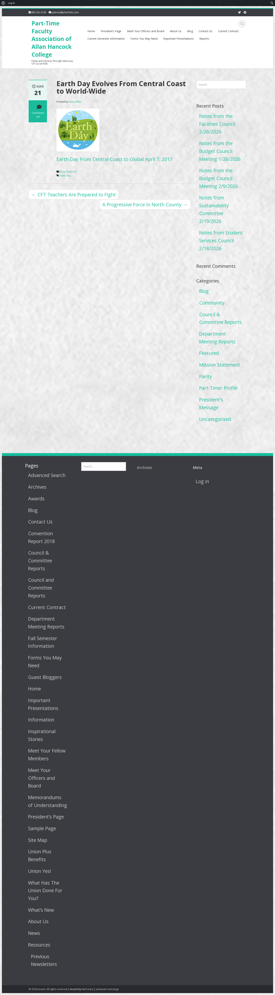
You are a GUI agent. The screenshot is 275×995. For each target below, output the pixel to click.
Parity (205, 376)
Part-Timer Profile (218, 388)
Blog (190, 31)
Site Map (34, 840)
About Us (175, 31)
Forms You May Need (144, 38)
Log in (199, 481)
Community (212, 302)
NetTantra (87, 989)
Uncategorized (215, 419)
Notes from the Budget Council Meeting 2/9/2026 (218, 178)
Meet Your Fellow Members (43, 754)
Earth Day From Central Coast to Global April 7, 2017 (114, 159)
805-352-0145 (38, 12)
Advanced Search (43, 475)
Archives (34, 487)
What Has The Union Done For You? (42, 890)
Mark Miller (75, 101)
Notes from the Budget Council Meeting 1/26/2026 (220, 151)
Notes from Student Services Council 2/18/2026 (221, 240)
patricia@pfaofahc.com (65, 12)
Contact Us (205, 31)
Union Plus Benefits (36, 855)
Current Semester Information (106, 38)
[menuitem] (3, 3)
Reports (204, 38)
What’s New (38, 910)
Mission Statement (219, 364)
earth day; (65, 175)
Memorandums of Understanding (44, 801)
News (31, 933)
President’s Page (111, 31)
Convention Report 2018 (38, 537)
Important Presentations (178, 38)
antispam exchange (107, 989)
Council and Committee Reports (38, 588)
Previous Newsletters (41, 960)
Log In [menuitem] (11, 3)
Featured (71, 171)
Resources (36, 944)
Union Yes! (36, 871)
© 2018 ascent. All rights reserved (48, 989)
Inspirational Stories (39, 735)
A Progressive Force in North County (145, 204)
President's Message (211, 403)
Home (91, 31)
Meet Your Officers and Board (145, 31)
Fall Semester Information (39, 642)
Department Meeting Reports (217, 337)
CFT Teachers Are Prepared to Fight (74, 194)
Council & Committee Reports (220, 318)
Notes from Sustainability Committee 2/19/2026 (214, 209)
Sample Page (39, 828)
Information (38, 719)
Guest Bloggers (42, 677)
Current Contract (228, 31)
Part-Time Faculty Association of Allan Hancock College (52, 38)
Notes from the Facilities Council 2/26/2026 (217, 124)
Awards (33, 498)
